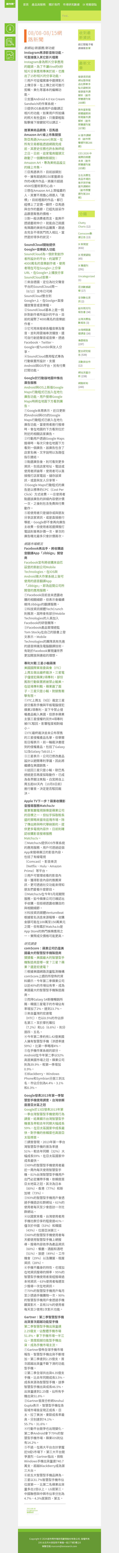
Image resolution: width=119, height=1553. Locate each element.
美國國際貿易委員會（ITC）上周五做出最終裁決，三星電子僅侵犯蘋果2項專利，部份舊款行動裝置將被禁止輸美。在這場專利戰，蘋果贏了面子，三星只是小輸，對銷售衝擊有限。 (44, 681)
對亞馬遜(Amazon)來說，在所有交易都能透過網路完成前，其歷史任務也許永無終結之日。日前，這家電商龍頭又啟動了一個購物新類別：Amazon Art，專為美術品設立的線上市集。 (45, 153)
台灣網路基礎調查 (84, 331)
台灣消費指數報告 (84, 320)
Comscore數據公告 (85, 235)
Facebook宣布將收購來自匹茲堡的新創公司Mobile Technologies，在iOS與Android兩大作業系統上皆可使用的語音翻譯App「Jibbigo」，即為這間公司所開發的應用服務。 (44, 576)
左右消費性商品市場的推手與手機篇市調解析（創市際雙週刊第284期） (84, 186)
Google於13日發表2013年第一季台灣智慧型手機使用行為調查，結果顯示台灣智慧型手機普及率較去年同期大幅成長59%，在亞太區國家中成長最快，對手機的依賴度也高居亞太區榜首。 (44, 1123)
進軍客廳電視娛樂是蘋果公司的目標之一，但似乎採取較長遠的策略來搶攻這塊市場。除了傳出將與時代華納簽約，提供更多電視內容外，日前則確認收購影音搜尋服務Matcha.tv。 (44, 824)
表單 (88, 48)
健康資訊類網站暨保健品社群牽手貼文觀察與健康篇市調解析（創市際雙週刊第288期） (84, 89)
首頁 (26, 4)
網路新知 (30, 1512)
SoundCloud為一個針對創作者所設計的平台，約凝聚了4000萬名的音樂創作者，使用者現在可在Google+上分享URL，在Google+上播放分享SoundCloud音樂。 (44, 265)
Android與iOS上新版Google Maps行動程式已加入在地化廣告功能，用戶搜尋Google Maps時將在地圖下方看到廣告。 (43, 396)
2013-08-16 (31, 1508)
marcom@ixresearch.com (64, 1546)
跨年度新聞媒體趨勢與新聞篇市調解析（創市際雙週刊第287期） (84, 119)
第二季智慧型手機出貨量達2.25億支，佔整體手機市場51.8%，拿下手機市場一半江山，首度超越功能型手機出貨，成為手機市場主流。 (44, 1335)
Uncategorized (86, 276)
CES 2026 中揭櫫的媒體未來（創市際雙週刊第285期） (85, 160)
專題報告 (83, 340)
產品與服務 (39, 4)
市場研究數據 (71, 4)
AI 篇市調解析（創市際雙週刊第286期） (85, 140)
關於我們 (54, 4)
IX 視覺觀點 (90, 4)
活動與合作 (84, 362)
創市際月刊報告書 (84, 310)
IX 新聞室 (83, 244)
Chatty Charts (82, 224)
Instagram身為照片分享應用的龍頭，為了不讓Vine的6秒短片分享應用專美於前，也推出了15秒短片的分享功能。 (44, 69)
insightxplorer (32, 1510)
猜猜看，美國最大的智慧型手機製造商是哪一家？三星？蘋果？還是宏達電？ (44, 962)
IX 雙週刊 (83, 265)
